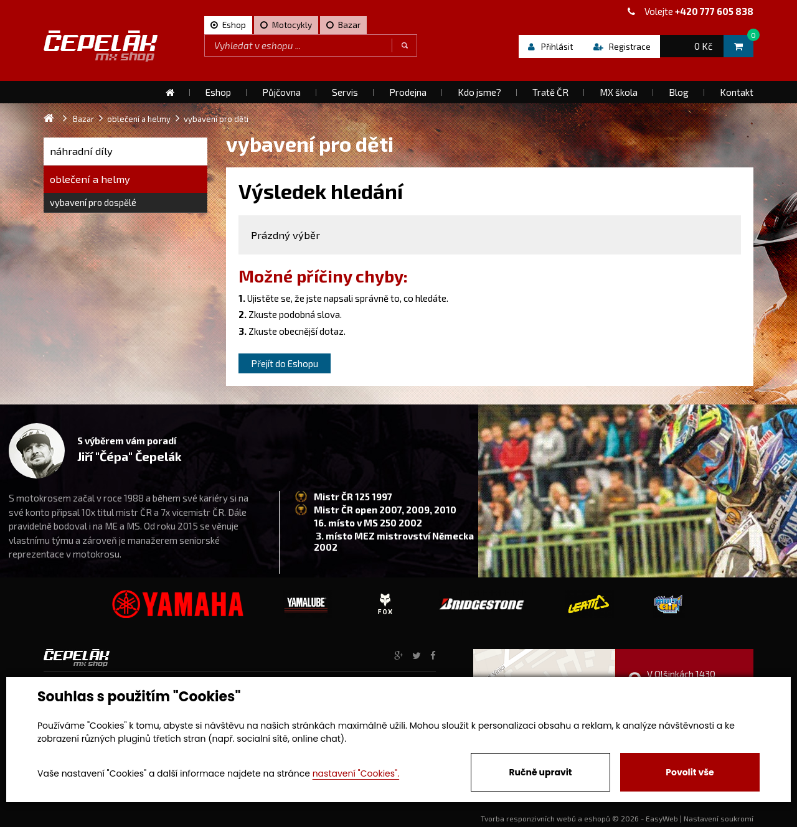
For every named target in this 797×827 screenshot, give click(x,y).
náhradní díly (81, 151)
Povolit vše (690, 772)
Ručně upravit (540, 772)
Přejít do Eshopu (284, 363)
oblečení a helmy (90, 179)
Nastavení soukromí (718, 818)
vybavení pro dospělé (93, 202)
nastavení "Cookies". (356, 773)
